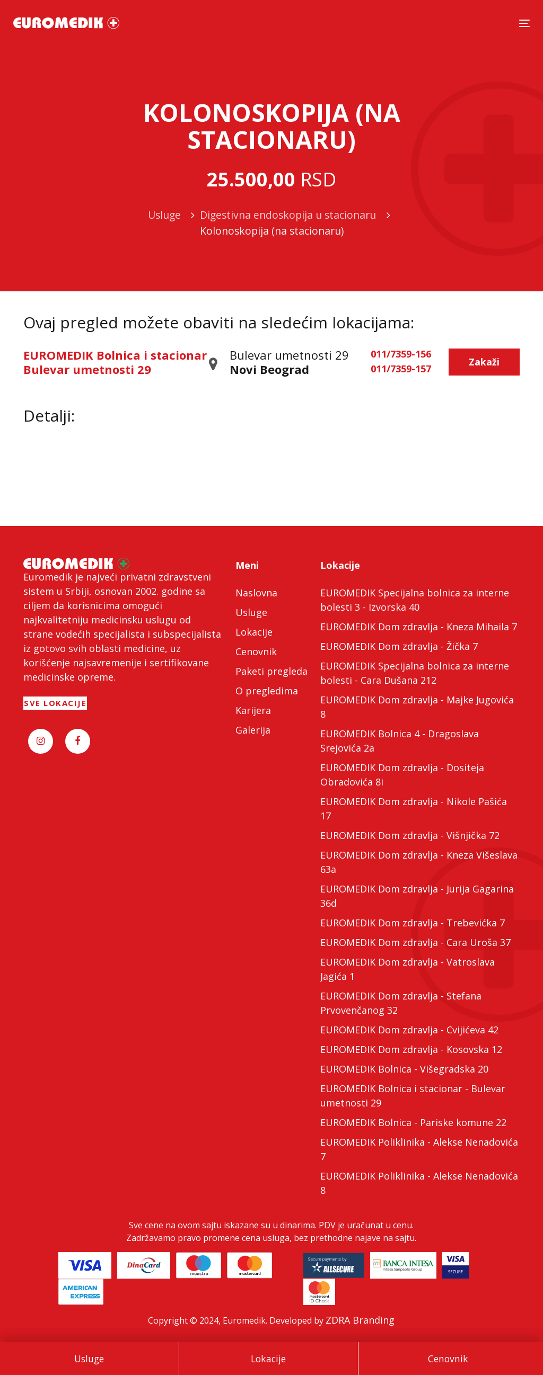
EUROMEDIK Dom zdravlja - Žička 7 (399, 646)
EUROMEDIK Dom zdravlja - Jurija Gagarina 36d (417, 895)
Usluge (89, 1358)
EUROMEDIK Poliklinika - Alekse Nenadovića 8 (419, 1183)
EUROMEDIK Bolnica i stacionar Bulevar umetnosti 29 (115, 362)
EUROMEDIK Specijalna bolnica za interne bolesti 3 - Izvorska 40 (414, 599)
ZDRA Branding (360, 1320)
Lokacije (268, 1358)
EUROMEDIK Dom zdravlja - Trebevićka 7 (412, 922)
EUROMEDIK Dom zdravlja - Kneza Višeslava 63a (419, 862)
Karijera (253, 710)
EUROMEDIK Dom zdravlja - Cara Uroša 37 (415, 942)
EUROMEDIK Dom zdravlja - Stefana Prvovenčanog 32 (400, 1002)
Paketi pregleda (271, 671)
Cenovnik (448, 1358)
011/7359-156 (401, 354)
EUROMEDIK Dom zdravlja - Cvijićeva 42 (409, 1029)
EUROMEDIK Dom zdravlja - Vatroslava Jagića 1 (407, 969)
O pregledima (266, 690)
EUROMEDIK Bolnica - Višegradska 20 (404, 1068)
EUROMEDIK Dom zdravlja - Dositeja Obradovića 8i (402, 774)
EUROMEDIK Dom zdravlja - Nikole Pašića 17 (413, 808)
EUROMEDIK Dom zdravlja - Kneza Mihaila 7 (418, 626)
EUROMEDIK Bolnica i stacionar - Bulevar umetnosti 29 (412, 1095)
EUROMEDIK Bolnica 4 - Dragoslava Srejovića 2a (399, 740)
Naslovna (256, 592)
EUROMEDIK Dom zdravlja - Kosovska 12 (411, 1049)
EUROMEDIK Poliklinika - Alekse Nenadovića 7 (419, 1149)
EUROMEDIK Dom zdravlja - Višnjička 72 (410, 835)
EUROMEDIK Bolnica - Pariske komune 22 (413, 1122)
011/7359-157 (401, 369)
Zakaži (484, 361)
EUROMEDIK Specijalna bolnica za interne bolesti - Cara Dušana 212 (414, 672)
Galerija (252, 730)
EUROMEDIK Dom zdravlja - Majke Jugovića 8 (417, 706)
